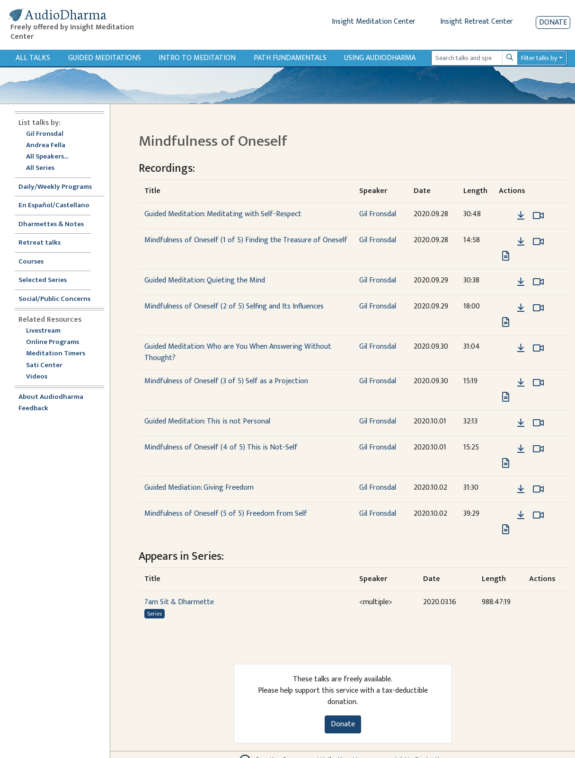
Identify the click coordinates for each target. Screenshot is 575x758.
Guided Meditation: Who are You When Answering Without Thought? (237, 352)
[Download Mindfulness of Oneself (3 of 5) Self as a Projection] (521, 383)
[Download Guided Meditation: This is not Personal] (521, 423)
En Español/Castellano (53, 205)
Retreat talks (39, 243)
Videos (41, 376)
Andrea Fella (45, 145)
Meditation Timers (55, 353)
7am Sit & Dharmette (179, 602)
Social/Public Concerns (54, 299)
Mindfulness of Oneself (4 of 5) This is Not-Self (221, 447)
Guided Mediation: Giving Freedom (199, 487)
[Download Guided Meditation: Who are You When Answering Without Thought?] (521, 348)
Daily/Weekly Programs (60, 187)
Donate (553, 22)
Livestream (43, 331)
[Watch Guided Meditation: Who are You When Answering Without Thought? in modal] (538, 348)
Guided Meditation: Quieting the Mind (204, 280)
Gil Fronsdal (44, 134)
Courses (31, 261)
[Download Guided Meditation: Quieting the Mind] (521, 282)
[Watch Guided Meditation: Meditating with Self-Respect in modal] (538, 215)
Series (154, 613)
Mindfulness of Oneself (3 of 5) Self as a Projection (226, 381)
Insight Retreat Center (476, 21)
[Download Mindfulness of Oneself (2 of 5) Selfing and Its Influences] (521, 308)
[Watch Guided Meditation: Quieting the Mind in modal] (538, 282)
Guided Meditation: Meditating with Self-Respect (222, 214)
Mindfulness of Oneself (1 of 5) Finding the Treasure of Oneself (245, 240)
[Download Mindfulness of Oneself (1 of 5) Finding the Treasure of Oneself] (521, 242)
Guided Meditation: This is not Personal (207, 421)
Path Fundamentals (290, 58)
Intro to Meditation (197, 58)
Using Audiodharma (380, 58)
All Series (40, 168)
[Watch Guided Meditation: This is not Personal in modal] (538, 423)
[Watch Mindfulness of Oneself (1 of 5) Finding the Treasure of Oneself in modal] (538, 241)
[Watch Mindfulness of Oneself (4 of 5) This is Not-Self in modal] (538, 449)
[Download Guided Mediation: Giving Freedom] (521, 489)
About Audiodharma (50, 397)
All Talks (33, 58)
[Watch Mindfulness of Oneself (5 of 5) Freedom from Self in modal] (538, 515)
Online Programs (52, 342)
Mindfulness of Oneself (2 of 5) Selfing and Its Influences (234, 306)
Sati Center (44, 365)
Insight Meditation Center (374, 21)
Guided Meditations (104, 58)
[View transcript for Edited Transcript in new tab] (506, 255)
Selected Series (48, 280)
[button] (506, 215)
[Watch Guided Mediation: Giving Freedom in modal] (538, 489)
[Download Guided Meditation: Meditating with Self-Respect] (521, 216)
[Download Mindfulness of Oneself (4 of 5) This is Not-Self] (521, 449)
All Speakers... (47, 156)
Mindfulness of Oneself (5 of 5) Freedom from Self (225, 513)
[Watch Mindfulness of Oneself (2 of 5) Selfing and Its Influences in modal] (538, 308)
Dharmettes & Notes (51, 224)
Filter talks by (539, 58)
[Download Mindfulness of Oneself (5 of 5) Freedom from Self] (521, 515)
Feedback (33, 408)
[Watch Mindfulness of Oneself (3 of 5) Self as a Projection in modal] (538, 382)
